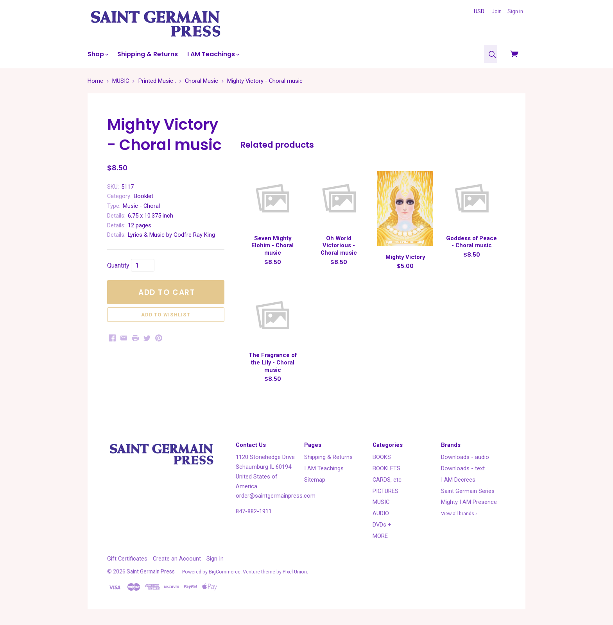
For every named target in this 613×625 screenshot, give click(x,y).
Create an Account (177, 558)
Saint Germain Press (151, 571)
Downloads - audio (465, 457)
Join (496, 11)
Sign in (515, 11)
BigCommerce (224, 572)
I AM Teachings (213, 54)
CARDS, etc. (388, 479)
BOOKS (382, 457)
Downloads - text (463, 468)
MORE (380, 535)
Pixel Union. (295, 572)
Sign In (215, 558)
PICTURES (385, 491)
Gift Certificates (127, 558)
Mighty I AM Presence (469, 501)
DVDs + (382, 524)
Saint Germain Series (468, 491)
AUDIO (381, 513)
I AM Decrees (458, 479)
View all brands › (459, 513)
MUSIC (381, 501)
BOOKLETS (386, 468)
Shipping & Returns (147, 54)
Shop (98, 54)
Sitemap (314, 479)
